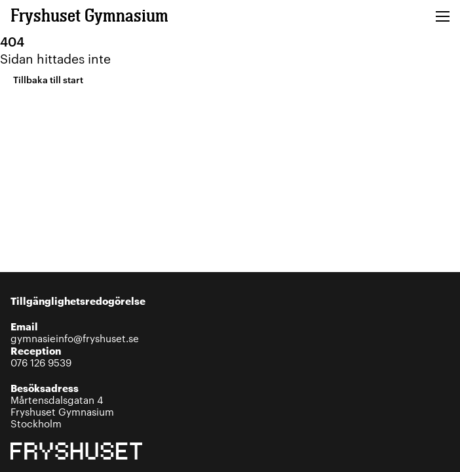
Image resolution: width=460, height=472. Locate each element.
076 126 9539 (40, 356)
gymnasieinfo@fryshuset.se (74, 332)
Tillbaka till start (48, 79)
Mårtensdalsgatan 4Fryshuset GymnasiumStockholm (62, 405)
